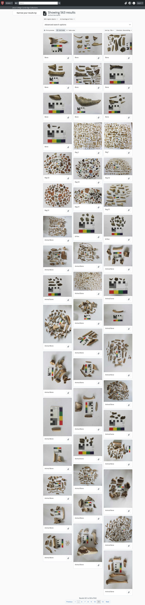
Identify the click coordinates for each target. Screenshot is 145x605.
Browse (8, 3)
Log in (140, 3)
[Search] (38, 3)
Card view (61, 30)
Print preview (49, 30)
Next (107, 602)
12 (103, 602)
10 (95, 602)
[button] (126, 3)
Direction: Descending (123, 30)
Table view (70, 30)
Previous (69, 602)
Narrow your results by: (27, 13)
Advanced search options (55, 24)
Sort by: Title (109, 30)
